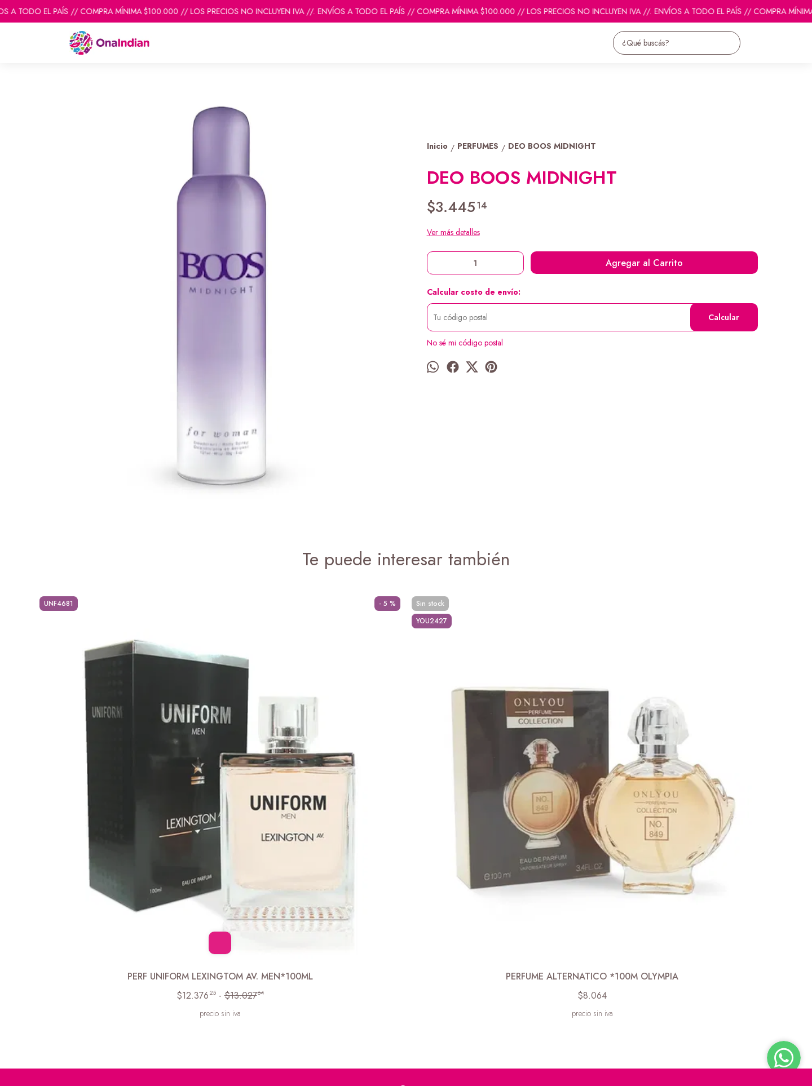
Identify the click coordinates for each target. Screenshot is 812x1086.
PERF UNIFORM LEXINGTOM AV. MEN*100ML (126, 797)
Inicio (42, 939)
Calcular (723, 317)
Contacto (49, 967)
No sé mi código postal (465, 342)
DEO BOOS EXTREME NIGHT (685, 790)
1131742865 (428, 960)
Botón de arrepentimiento (391, 1070)
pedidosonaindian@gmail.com (456, 940)
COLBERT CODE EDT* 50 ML (499, 790)
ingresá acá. (338, 1070)
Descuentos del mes (66, 981)
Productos (50, 953)
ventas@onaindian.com (444, 980)
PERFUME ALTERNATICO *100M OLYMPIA (313, 797)
